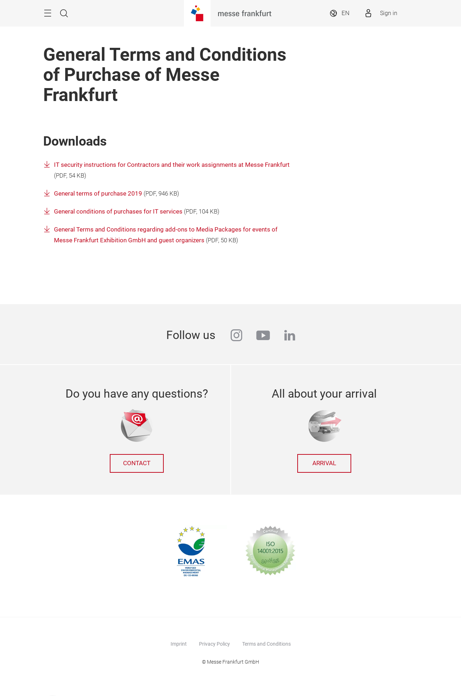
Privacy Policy (214, 644)
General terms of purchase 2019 (98, 193)
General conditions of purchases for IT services (118, 211)
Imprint (179, 644)
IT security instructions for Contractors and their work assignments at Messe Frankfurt (172, 164)
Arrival (324, 463)
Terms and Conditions (266, 644)
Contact (136, 463)
